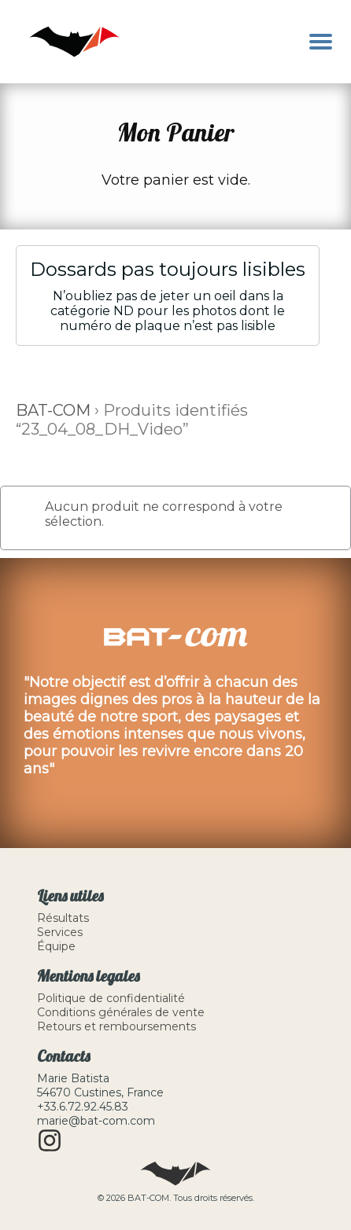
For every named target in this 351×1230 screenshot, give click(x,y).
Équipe (56, 946)
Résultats (63, 918)
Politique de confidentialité (111, 998)
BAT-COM (53, 410)
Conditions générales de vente (121, 1012)
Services (60, 932)
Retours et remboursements (116, 1026)
